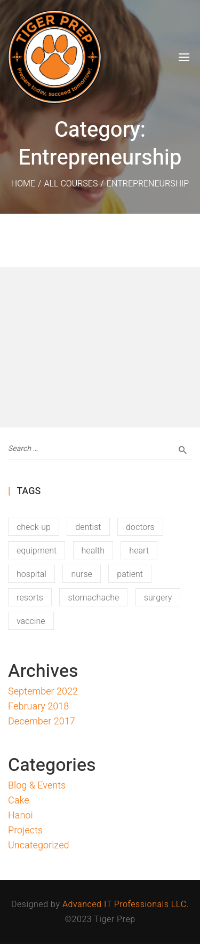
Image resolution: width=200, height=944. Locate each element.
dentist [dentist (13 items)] (88, 527)
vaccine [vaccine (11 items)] (31, 621)
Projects (25, 830)
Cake (18, 800)
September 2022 (43, 691)
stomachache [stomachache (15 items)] (93, 597)
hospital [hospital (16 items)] (31, 574)
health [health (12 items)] (93, 550)
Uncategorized (38, 845)
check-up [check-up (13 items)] (34, 527)
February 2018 (38, 706)
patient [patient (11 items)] (130, 574)
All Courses (71, 183)
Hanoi (20, 815)
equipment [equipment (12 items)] (37, 550)
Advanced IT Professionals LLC (124, 904)
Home (23, 183)
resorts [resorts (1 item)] (30, 597)
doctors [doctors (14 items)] (140, 527)
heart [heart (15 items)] (139, 550)
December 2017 (41, 721)
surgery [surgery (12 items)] (158, 597)
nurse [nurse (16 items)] (81, 574)
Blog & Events (37, 785)
